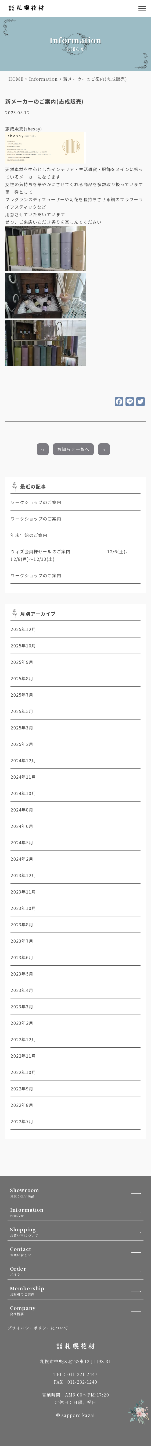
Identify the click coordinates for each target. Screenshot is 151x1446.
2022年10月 (23, 1072)
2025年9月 (21, 662)
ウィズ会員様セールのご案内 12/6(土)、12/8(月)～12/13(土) (70, 555)
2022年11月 (23, 1055)
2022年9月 (21, 1088)
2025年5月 (21, 711)
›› (104, 449)
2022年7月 (21, 1121)
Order (76, 1271)
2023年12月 (23, 875)
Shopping (76, 1232)
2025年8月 (21, 678)
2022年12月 (23, 1039)
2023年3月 (21, 1006)
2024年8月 (21, 809)
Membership (76, 1291)
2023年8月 (21, 924)
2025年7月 (21, 695)
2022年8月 (21, 1105)
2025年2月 (21, 744)
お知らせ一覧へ (73, 449)
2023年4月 (21, 990)
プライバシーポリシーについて (38, 1328)
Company (76, 1310)
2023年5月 (21, 973)
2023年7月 (21, 941)
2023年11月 (23, 891)
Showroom (76, 1192)
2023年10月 (23, 908)
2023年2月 (21, 1023)
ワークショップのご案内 (35, 502)
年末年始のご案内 (28, 535)
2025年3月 (21, 727)
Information (43, 79)
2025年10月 (23, 645)
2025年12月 (23, 629)
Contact (76, 1251)
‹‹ (42, 449)
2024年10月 (23, 793)
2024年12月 (23, 760)
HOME (15, 79)
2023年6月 (21, 957)
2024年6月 (21, 826)
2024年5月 (21, 842)
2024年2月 (21, 859)
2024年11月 (23, 777)
